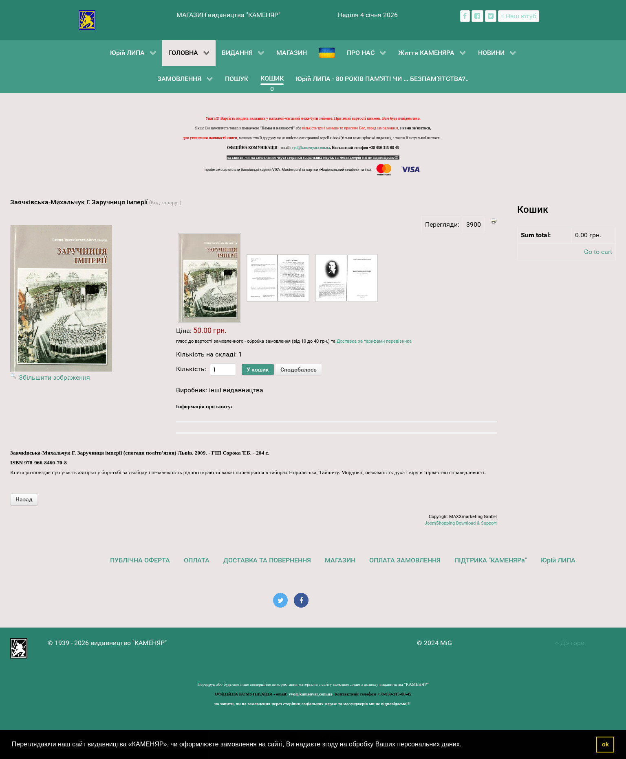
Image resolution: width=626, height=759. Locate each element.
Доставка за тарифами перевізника (374, 341)
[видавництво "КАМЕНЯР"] (87, 19)
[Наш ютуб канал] (518, 16)
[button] (464, 745)
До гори (569, 643)
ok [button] (605, 744)
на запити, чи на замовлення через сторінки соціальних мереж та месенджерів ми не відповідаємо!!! (313, 157)
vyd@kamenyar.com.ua (311, 148)
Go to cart (598, 252)
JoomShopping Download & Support (461, 523)
